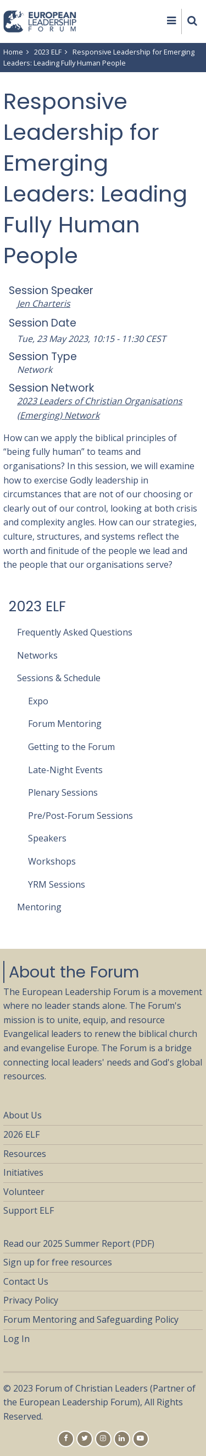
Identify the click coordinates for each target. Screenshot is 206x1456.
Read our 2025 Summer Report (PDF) (78, 1243)
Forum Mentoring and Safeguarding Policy (91, 1319)
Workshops (52, 861)
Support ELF (28, 1210)
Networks (37, 655)
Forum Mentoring (65, 724)
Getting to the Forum (71, 747)
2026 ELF (21, 1134)
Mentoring (39, 907)
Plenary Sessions (63, 792)
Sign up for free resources (57, 1262)
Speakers (47, 838)
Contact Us (25, 1281)
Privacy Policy (30, 1300)
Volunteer (23, 1192)
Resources (24, 1154)
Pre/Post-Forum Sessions (80, 816)
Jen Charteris (43, 303)
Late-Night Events (65, 770)
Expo (38, 701)
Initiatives (23, 1172)
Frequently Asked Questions (74, 632)
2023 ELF (48, 52)
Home (13, 52)
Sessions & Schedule (59, 678)
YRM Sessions (56, 884)
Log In (16, 1339)
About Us (22, 1115)
